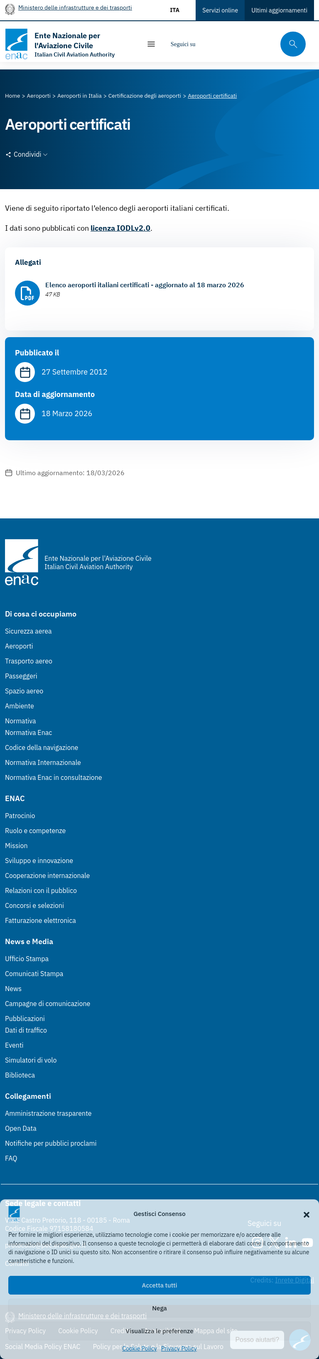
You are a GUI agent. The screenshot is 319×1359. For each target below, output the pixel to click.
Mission (16, 845)
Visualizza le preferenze (160, 1331)
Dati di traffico (26, 1030)
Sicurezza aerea (28, 631)
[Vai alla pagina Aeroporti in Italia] (79, 95)
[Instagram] (208, 44)
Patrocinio (20, 815)
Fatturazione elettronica (40, 920)
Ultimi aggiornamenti (279, 10)
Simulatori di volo (30, 1060)
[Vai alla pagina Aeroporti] (39, 95)
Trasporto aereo (28, 661)
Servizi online (220, 10)
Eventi (14, 1045)
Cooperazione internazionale (47, 875)
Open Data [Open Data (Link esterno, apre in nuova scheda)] (21, 1128)
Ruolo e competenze (35, 830)
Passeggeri (21, 676)
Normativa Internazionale (43, 762)
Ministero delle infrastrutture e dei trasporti (75, 7)
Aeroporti (19, 646)
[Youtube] (258, 44)
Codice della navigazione (41, 747)
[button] (306, 1214)
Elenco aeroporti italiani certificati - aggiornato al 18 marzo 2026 (144, 285)
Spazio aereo (24, 691)
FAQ (11, 1158)
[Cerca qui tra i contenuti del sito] (290, 44)
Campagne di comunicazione (47, 1003)
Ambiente (19, 706)
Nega (159, 1308)
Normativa (20, 721)
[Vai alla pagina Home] (12, 95)
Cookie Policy (139, 1348)
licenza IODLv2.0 (120, 228)
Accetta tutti (159, 1285)
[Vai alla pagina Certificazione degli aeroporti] (144, 95)
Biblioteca (20, 1075)
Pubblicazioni (25, 1018)
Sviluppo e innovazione (39, 860)
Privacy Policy (179, 1348)
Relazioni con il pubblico (41, 890)
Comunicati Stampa (34, 973)
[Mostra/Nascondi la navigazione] (151, 44)
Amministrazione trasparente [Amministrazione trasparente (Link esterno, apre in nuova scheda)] (48, 1113)
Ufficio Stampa (27, 959)
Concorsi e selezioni (34, 905)
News (13, 988)
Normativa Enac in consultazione (53, 777)
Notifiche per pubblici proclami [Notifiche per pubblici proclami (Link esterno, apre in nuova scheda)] (50, 1143)
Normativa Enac (28, 732)
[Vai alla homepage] (69, 44)
